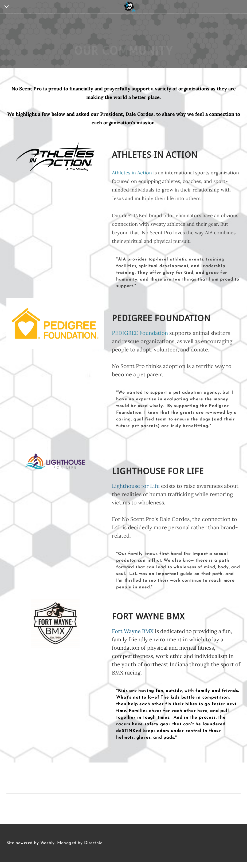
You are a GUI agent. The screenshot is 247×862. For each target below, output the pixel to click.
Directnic (93, 843)
